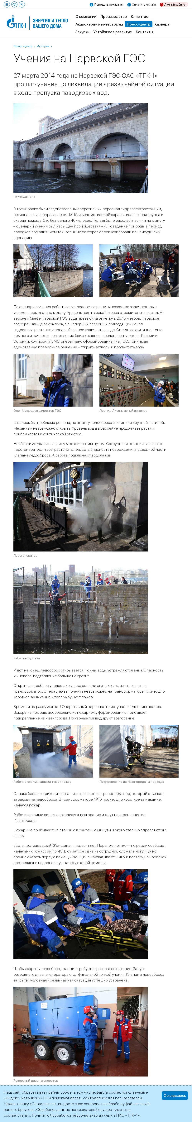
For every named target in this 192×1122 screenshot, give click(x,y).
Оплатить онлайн (144, 4)
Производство (113, 16)
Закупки (82, 31)
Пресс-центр (139, 24)
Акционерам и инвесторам (99, 24)
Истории (43, 46)
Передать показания (108, 4)
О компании (85, 16)
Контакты (144, 31)
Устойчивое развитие (112, 31)
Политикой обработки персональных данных (72, 1115)
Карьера (161, 24)
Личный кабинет (175, 4)
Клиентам (140, 16)
